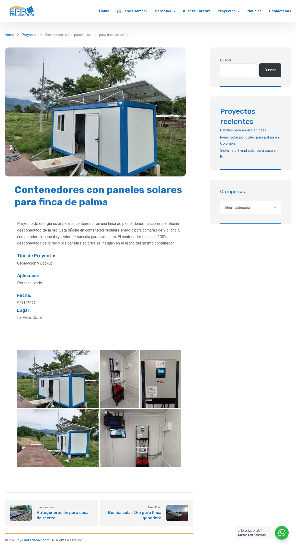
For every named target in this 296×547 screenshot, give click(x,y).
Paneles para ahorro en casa (243, 130)
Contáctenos (280, 11)
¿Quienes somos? (132, 11)
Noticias (254, 11)
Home (104, 11)
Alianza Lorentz (196, 11)
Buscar (225, 60)
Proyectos (227, 11)
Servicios (163, 11)
